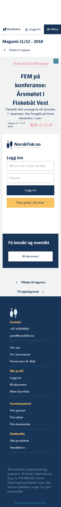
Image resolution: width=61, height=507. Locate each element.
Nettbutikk (17, 433)
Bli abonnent (30, 256)
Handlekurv (17, 447)
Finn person (18, 410)
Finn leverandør (20, 424)
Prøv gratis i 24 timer (30, 202)
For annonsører (20, 354)
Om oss (15, 347)
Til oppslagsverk (28, 291)
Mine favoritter (20, 391)
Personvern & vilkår (23, 361)
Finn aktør (16, 417)
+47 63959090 (19, 329)
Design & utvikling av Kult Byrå (30, 502)
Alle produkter (19, 441)
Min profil (16, 371)
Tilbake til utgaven (19, 50)
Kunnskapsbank (20, 403)
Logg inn (30, 190)
